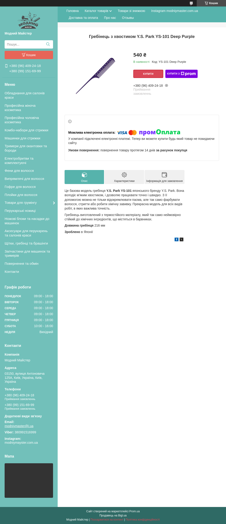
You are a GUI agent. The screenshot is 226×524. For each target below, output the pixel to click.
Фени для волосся (19, 171)
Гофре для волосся (20, 187)
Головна (72, 11)
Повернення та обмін (22, 263)
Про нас (110, 18)
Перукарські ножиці (20, 211)
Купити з (181, 74)
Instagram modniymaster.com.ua (174, 11)
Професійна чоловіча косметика (22, 120)
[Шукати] (48, 44)
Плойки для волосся (21, 195)
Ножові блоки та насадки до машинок (27, 221)
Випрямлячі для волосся (24, 179)
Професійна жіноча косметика (20, 108)
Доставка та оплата (83, 18)
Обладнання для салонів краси (25, 95)
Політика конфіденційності (143, 519)
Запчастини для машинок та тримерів (27, 253)
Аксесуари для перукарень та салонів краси (26, 233)
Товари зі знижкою (131, 11)
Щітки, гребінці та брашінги (26, 243)
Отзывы (128, 18)
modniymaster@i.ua (19, 426)
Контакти (12, 272)
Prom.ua (134, 511)
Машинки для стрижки (22, 138)
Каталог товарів (96, 11)
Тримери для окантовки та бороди (26, 148)
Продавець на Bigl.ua (113, 515)
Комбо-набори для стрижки (26, 130)
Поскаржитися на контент (107, 519)
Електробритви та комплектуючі (19, 160)
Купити (148, 73)
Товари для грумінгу (21, 202)
